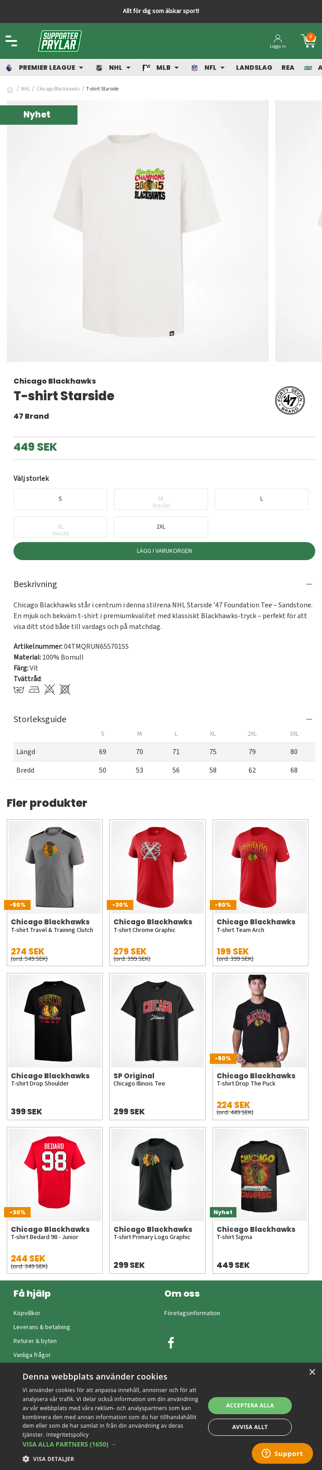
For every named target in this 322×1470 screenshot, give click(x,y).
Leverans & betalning (42, 1327)
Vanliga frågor (32, 1355)
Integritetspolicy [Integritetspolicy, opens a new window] (67, 1434)
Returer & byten (35, 1341)
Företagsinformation (192, 1313)
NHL (25, 89)
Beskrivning (35, 584)
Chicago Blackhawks (58, 89)
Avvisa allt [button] (250, 1427)
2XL (160, 526)
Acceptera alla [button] (250, 1405)
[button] (111, 1444)
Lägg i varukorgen (164, 551)
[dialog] (161, 1416)
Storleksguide (40, 719)
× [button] (311, 1372)
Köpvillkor (27, 1313)
